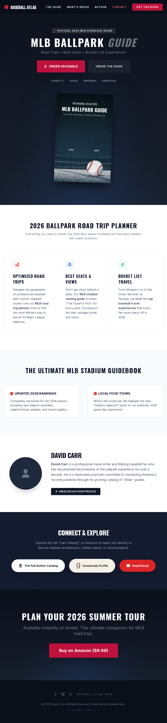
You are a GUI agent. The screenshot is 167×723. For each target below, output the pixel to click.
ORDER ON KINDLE (61, 66)
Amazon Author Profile (75, 491)
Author (101, 7)
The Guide (53, 7)
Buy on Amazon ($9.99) (83, 650)
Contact (119, 7)
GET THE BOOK (147, 7)
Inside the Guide (109, 66)
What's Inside (78, 7)
